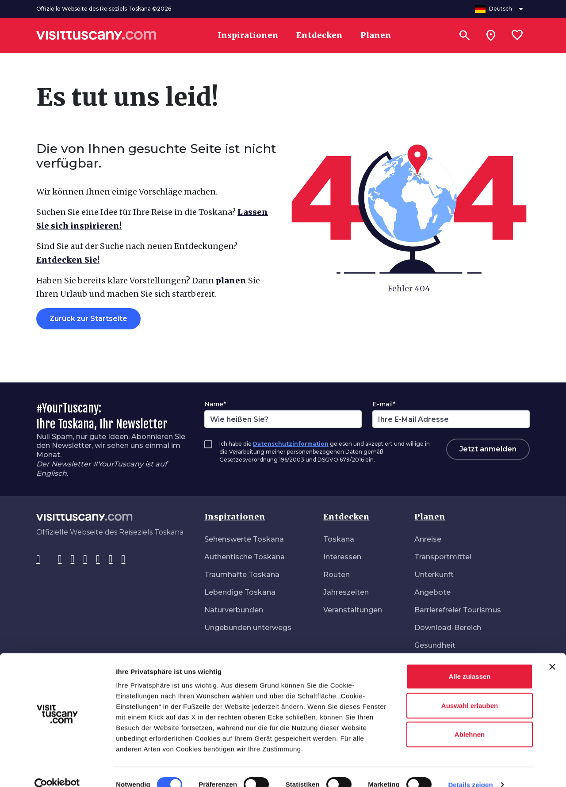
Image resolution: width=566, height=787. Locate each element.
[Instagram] (60, 559)
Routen (336, 574)
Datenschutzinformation (291, 443)
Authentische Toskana (244, 557)
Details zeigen (470, 769)
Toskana (338, 539)
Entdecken (346, 517)
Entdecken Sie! (67, 260)
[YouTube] (98, 559)
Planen (429, 517)
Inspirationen (234, 517)
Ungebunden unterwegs (247, 627)
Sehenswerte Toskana (244, 539)
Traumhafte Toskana (241, 574)
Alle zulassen (469, 661)
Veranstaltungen (352, 610)
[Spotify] (124, 559)
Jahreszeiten (346, 592)
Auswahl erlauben (469, 690)
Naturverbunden (233, 610)
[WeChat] (111, 559)
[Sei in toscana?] (490, 35)
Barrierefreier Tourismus (457, 610)
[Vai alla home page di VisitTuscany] (96, 35)
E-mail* (383, 404)
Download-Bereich (447, 627)
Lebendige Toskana (239, 592)
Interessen (342, 557)
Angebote (432, 592)
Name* (215, 404)
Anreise (427, 539)
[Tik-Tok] (73, 559)
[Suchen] (464, 35)
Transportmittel (442, 557)
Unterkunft (434, 574)
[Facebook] (38, 559)
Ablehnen (470, 719)
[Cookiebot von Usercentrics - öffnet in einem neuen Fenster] (57, 769)
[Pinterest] (85, 559)
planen (231, 280)
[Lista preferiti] (517, 35)
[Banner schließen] (552, 652)
